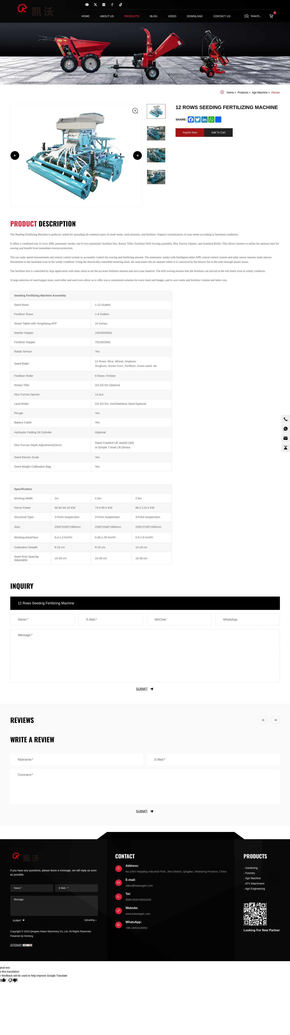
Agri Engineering (255, 888)
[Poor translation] (12, 980)
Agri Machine (260, 92)
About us (107, 16)
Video (172, 16)
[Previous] (14, 155)
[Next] (137, 155)
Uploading (89, 920)
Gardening (251, 867)
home (230, 92)
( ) (272, 16)
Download (195, 16)
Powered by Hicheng (21, 936)
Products (131, 16)
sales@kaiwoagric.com (139, 885)
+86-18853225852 (136, 927)
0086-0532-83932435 (138, 899)
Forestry (250, 873)
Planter (275, 92)
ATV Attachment (254, 883)
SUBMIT (145, 689)
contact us (221, 16)
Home (85, 16)
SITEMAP (16, 945)
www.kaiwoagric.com (138, 913)
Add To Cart (218, 132)
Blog (153, 16)
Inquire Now (190, 132)
